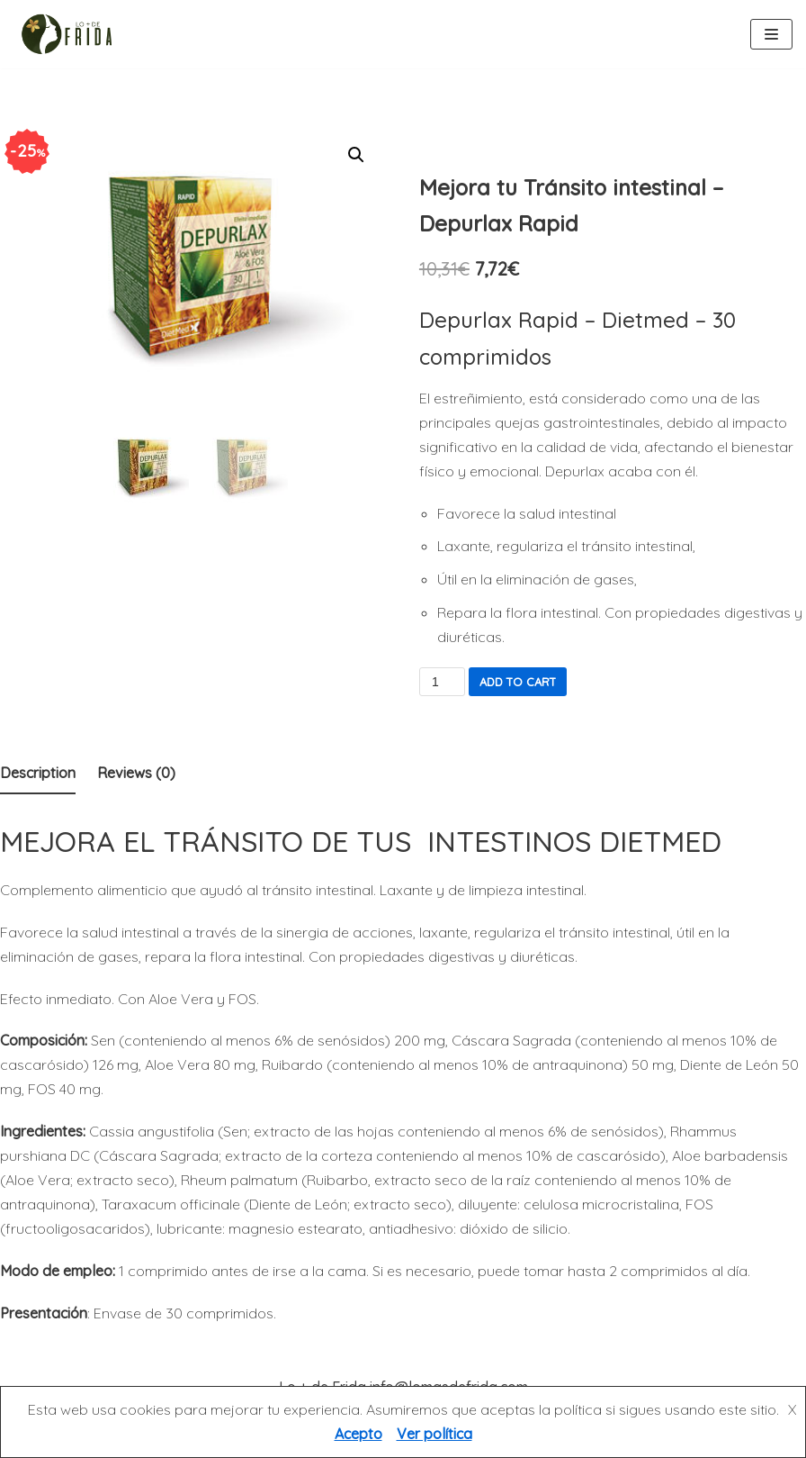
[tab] (38, 774)
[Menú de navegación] (771, 34)
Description (38, 773)
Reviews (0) (136, 773)
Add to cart (517, 682)
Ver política (434, 1434)
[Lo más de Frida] (71, 34)
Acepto (358, 1434)
